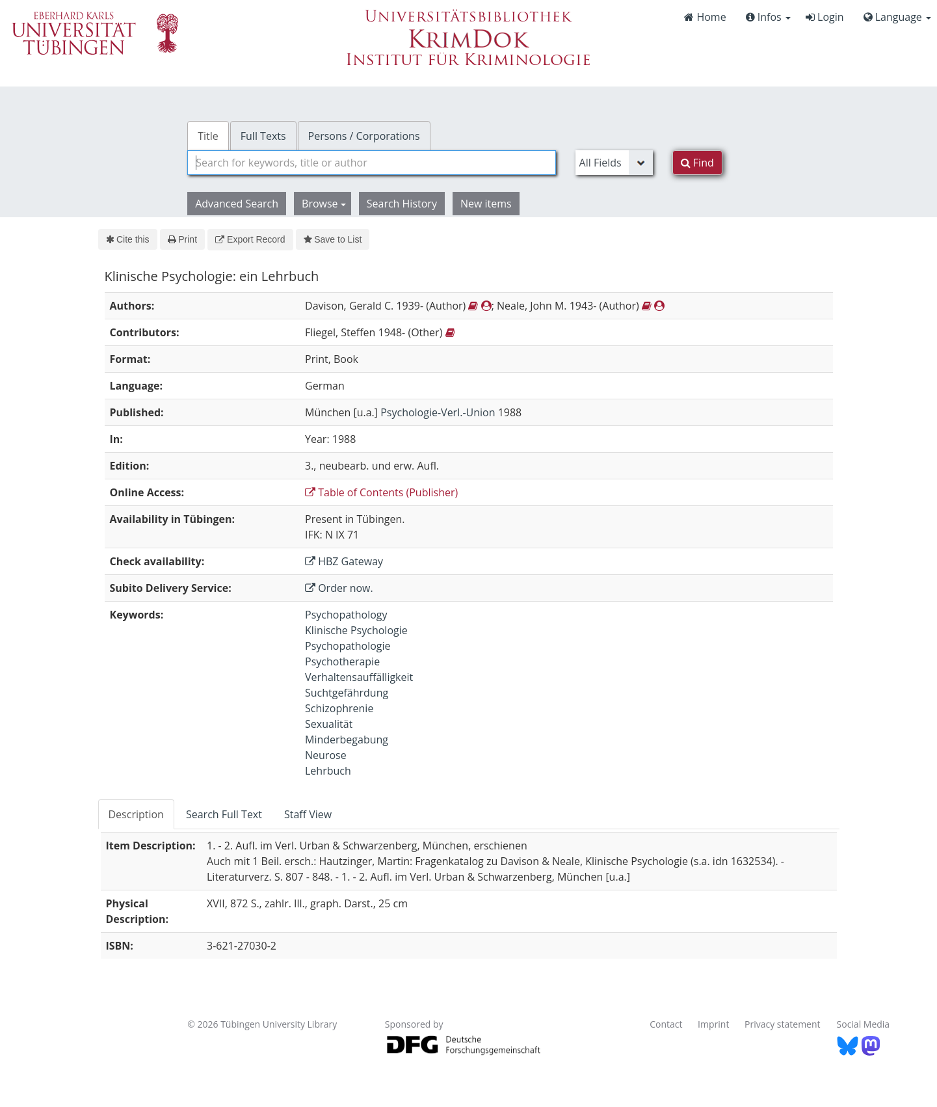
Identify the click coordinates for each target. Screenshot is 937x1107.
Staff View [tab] (308, 814)
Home (705, 17)
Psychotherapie (342, 661)
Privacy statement (783, 1024)
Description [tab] (136, 814)
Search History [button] (402, 203)
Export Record (250, 239)
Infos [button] (768, 17)
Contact (666, 1024)
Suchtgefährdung (346, 693)
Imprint (713, 1024)
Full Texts (263, 136)
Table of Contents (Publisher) (381, 492)
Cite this (128, 239)
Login (825, 17)
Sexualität (328, 724)
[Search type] (614, 162)
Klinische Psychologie (356, 630)
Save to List (333, 239)
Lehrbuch (328, 771)
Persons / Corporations (364, 136)
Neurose (326, 755)
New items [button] (486, 203)
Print (182, 239)
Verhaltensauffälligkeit (359, 677)
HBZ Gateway (344, 561)
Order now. (339, 588)
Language (897, 17)
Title (208, 136)
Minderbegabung (346, 739)
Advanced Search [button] (236, 203)
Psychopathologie (348, 646)
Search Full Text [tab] (224, 814)
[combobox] (371, 162)
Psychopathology (346, 614)
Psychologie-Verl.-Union (437, 412)
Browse (324, 203)
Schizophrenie (339, 708)
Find (697, 162)
